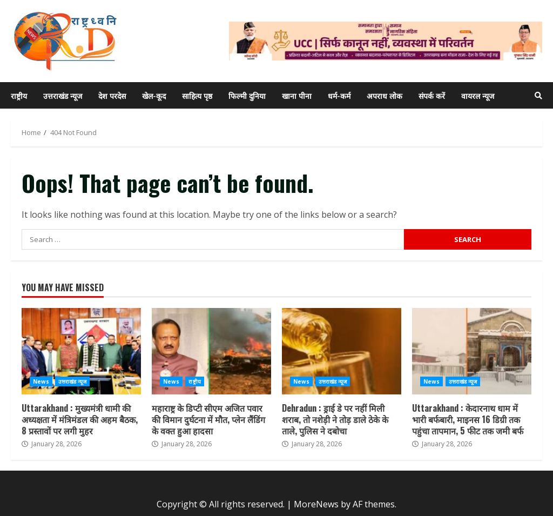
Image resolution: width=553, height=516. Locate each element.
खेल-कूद (154, 95)
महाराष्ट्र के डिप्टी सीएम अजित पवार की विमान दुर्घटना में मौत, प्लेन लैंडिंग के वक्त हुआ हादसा (211, 351)
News (41, 381)
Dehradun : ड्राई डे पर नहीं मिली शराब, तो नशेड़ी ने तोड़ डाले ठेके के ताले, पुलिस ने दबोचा (341, 351)
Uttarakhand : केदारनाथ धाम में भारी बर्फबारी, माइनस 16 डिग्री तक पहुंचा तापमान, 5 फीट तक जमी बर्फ (471, 351)
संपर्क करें (432, 95)
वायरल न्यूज (477, 95)
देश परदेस (112, 95)
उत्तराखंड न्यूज (62, 95)
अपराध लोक (384, 95)
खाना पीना (297, 95)
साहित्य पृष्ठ (197, 95)
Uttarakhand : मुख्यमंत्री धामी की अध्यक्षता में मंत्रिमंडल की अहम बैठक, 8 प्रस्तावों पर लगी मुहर (81, 351)
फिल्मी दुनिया (247, 95)
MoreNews (316, 504)
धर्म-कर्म (339, 95)
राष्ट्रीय (19, 95)
